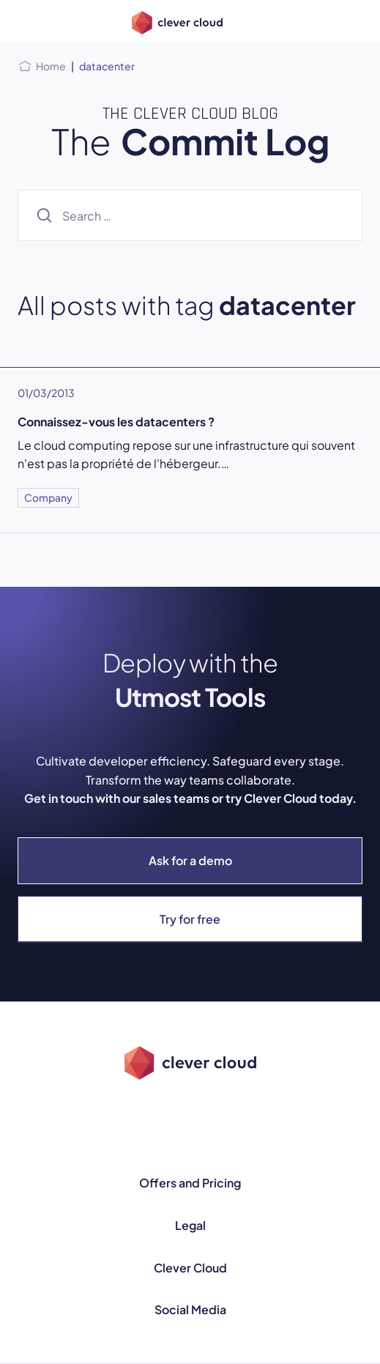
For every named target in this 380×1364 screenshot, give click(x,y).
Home (51, 66)
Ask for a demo (190, 860)
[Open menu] (26, 21)
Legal (190, 1225)
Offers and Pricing (190, 1182)
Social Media (190, 1309)
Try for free (190, 919)
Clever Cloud (190, 1267)
